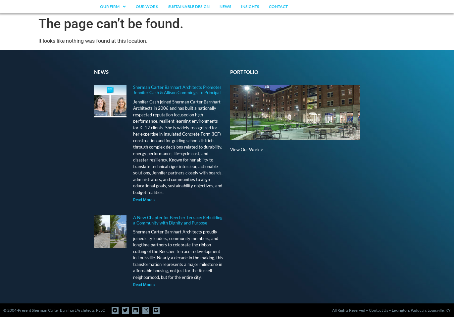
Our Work (147, 6)
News (225, 6)
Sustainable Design (189, 6)
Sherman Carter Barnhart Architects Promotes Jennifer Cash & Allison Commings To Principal (177, 90)
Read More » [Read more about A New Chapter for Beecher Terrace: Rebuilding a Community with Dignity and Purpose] (144, 285)
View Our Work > (246, 149)
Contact (278, 6)
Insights (250, 6)
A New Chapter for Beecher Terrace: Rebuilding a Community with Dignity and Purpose (178, 220)
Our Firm (113, 6)
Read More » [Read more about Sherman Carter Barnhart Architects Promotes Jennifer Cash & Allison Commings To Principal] (144, 200)
